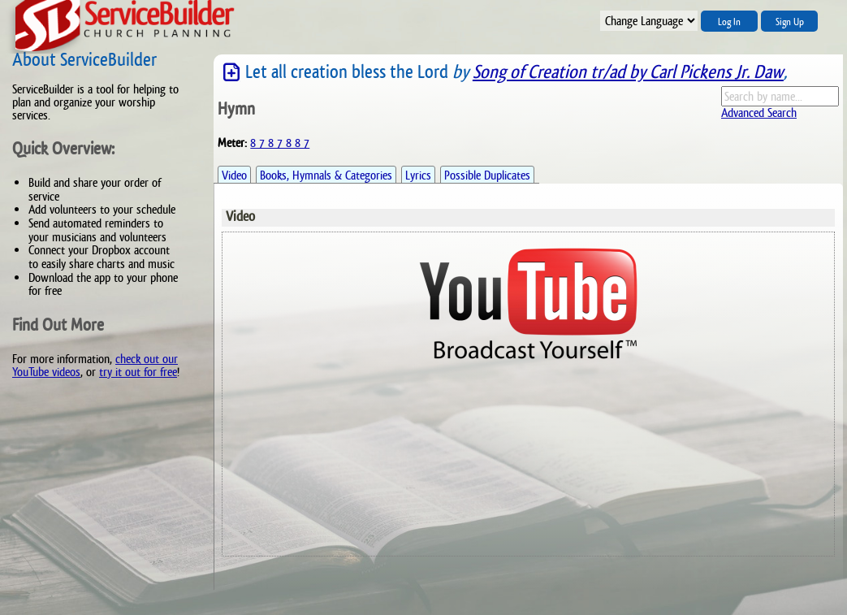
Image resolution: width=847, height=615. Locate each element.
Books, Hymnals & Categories (326, 175)
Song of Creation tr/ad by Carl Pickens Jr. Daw (628, 72)
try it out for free (138, 371)
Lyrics (418, 175)
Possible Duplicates (487, 175)
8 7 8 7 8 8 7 (279, 142)
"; (649, 21)
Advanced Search (759, 112)
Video (234, 175)
